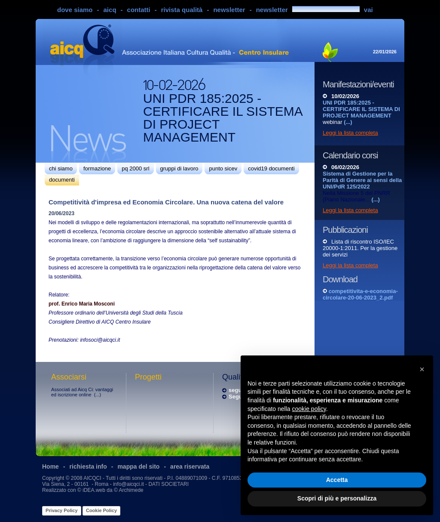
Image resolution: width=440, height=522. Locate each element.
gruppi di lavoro (179, 168)
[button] (422, 369)
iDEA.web (93, 490)
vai (368, 9)
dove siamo (75, 9)
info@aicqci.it (128, 484)
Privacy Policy (62, 510)
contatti (138, 9)
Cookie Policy (101, 510)
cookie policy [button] (309, 408)
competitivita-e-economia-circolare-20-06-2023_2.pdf (360, 294)
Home (50, 466)
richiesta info (88, 466)
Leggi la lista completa (350, 133)
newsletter (229, 9)
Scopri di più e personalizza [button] (336, 498)
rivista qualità (182, 9)
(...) (97, 394)
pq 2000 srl (135, 168)
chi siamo (61, 168)
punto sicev (223, 168)
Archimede (131, 490)
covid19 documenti (271, 168)
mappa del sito (138, 466)
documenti (62, 179)
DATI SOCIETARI (168, 484)
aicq (110, 9)
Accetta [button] (337, 479)
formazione (97, 168)
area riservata (189, 466)
